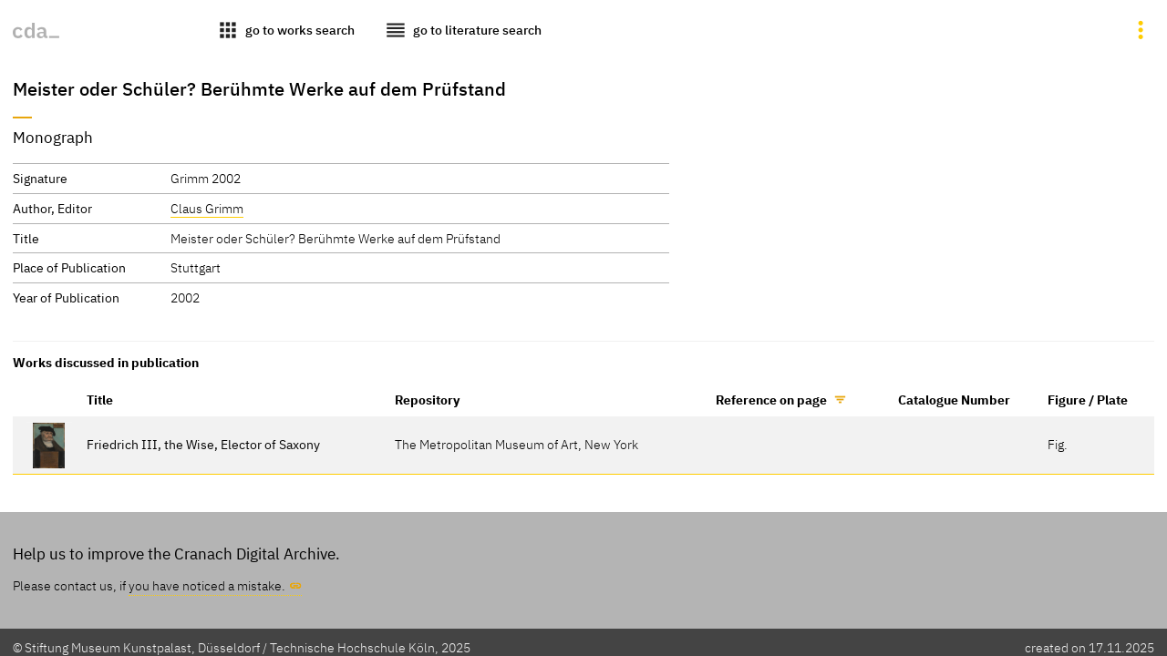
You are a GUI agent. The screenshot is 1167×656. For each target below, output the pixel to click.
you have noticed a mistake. (207, 585)
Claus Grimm (206, 208)
